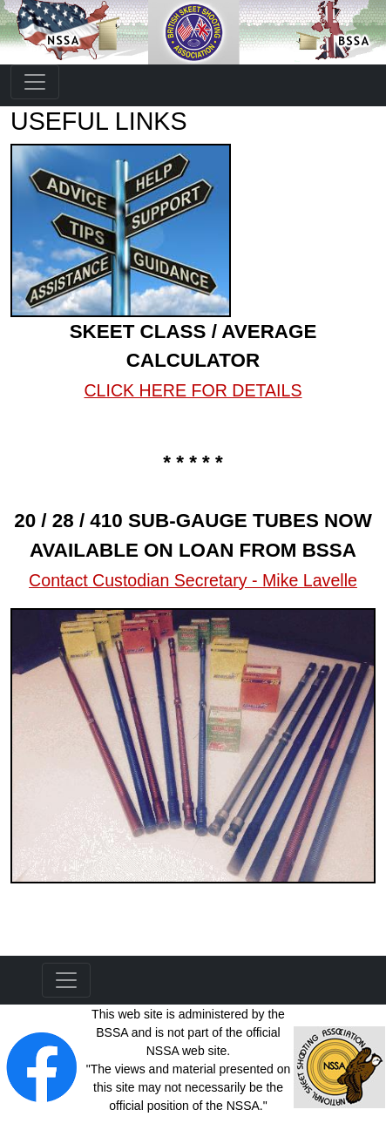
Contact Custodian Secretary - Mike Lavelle (193, 580)
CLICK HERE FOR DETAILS (192, 390)
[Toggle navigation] (34, 81)
